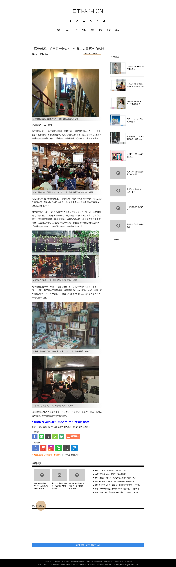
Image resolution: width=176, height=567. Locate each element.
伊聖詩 (75, 427)
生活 (100, 30)
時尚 (75, 30)
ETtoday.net (118, 565)
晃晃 (80, 427)
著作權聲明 (118, 561)
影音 (117, 30)
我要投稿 (47, 561)
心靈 (109, 30)
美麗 (92, 30)
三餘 (55, 427)
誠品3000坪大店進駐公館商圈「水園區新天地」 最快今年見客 (118, 489)
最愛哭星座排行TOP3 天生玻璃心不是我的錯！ (41, 485)
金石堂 (60, 427)
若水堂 (50, 427)
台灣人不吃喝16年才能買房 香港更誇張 (110, 474)
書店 (40, 427)
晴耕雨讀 (86, 427)
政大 (65, 427)
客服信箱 (90, 561)
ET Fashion (88, 11)
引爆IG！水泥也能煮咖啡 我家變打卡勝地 (111, 470)
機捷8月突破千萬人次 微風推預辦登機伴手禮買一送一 (115, 478)
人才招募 (56, 561)
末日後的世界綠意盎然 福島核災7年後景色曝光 (59, 485)
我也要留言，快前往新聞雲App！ (88, 545)
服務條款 (98, 561)
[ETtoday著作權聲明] (70, 455)
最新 (59, 30)
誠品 (45, 427)
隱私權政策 (108, 561)
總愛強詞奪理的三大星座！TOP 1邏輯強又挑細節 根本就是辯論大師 (118, 492)
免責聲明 (128, 561)
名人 (67, 30)
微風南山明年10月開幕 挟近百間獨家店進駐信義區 (114, 481)
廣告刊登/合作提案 (78, 561)
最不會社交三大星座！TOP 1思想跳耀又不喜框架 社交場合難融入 (118, 485)
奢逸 (84, 30)
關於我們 (65, 561)
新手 (70, 427)
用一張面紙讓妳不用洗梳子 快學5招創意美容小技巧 (76, 485)
